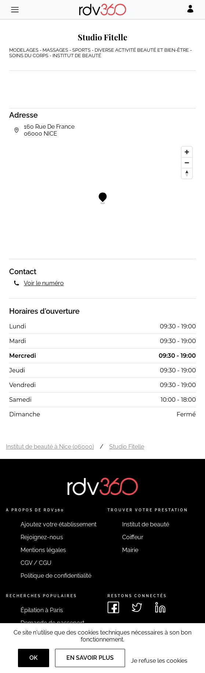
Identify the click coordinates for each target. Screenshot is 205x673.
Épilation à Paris (42, 610)
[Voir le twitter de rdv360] (137, 607)
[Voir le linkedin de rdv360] (160, 607)
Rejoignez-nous (42, 537)
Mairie (130, 550)
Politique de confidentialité (56, 575)
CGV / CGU (36, 562)
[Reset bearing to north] (187, 173)
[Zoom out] (187, 162)
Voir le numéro (44, 283)
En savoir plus (90, 657)
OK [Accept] (33, 657)
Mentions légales (43, 550)
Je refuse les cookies (159, 660)
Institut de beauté (145, 524)
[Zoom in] (187, 152)
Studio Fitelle (126, 446)
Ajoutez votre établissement (58, 524)
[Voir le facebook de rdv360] (113, 607)
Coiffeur (132, 537)
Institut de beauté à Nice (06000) (50, 446)
